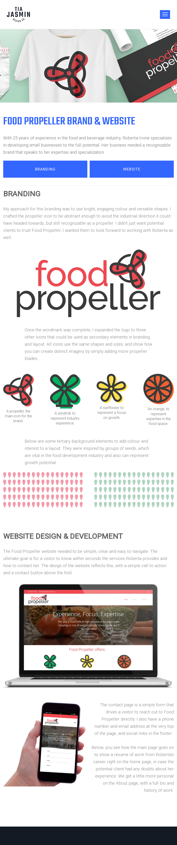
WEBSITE (131, 169)
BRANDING (45, 169)
